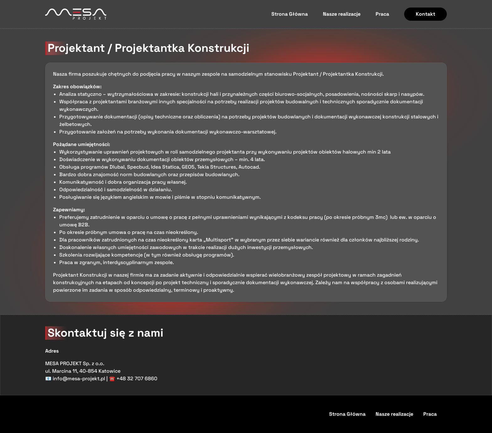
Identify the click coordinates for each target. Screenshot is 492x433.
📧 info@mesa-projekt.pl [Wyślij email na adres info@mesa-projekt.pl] (75, 378)
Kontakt (425, 14)
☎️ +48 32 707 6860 (133, 378)
